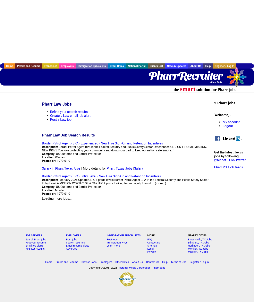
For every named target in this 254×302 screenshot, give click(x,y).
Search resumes (75, 242)
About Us (195, 66)
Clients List (156, 66)
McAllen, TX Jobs (198, 248)
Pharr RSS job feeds (228, 167)
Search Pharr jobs (35, 239)
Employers (67, 66)
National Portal (136, 66)
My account (231, 122)
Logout (228, 126)
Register (30, 248)
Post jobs (71, 239)
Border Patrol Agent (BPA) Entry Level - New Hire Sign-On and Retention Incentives (101, 176)
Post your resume (35, 242)
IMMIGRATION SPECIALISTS (124, 235)
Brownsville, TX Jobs (200, 239)
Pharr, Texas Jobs (120, 168)
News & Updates (176, 66)
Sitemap (152, 245)
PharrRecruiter (185, 76)
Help (208, 66)
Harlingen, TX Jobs (199, 245)
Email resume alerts (77, 245)
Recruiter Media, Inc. (238, 79)
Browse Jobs (89, 262)
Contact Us (152, 262)
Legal (150, 248)
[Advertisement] (127, 31)
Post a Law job (61, 120)
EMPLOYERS (73, 235)
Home (9, 66)
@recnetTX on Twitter (230, 160)
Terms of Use (178, 262)
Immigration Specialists (92, 66)
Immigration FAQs (117, 242)
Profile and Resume (28, 66)
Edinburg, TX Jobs (198, 242)
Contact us (153, 242)
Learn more (113, 245)
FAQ (149, 239)
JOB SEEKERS (33, 235)
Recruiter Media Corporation (134, 267)
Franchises (50, 66)
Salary (138, 168)
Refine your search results (69, 112)
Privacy (151, 251)
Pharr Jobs (159, 267)
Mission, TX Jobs (198, 251)
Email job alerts (34, 245)
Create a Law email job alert (70, 116)
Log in (41, 248)
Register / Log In (224, 66)
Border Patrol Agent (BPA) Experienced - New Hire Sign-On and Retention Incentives (102, 143)
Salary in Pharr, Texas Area (61, 168)
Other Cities (117, 66)
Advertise (71, 248)
